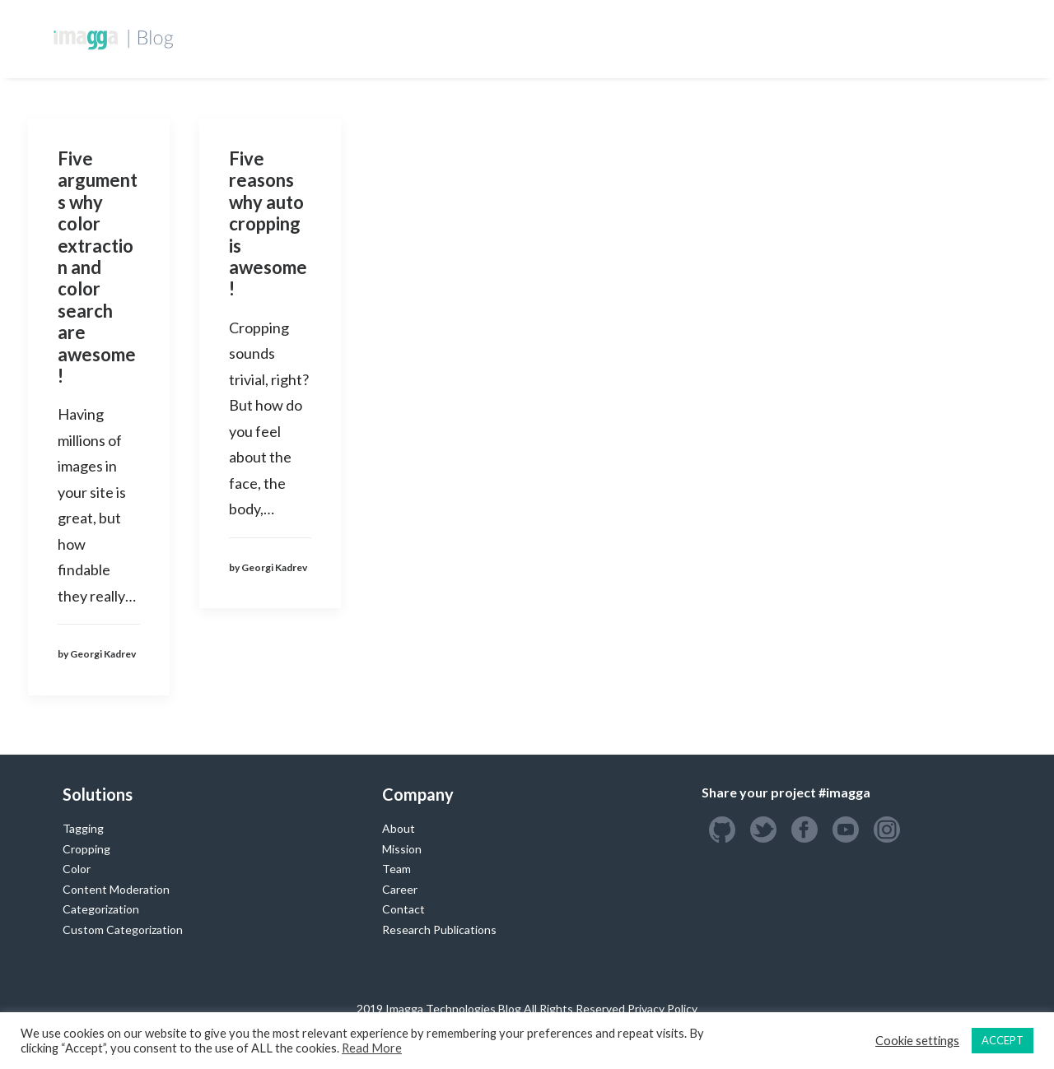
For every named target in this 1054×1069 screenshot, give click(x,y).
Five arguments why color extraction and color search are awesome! (98, 267)
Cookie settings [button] (917, 1041)
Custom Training (627, 38)
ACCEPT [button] (1003, 1040)
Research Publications (439, 930)
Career (399, 889)
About (398, 828)
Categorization (101, 909)
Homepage (424, 38)
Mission (402, 849)
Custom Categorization (123, 930)
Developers (514, 38)
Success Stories (753, 38)
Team (396, 869)
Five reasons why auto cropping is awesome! (268, 223)
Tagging (83, 828)
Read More (372, 1048)
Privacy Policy (662, 1009)
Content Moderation (116, 889)
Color (77, 869)
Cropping (86, 849)
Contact (403, 909)
